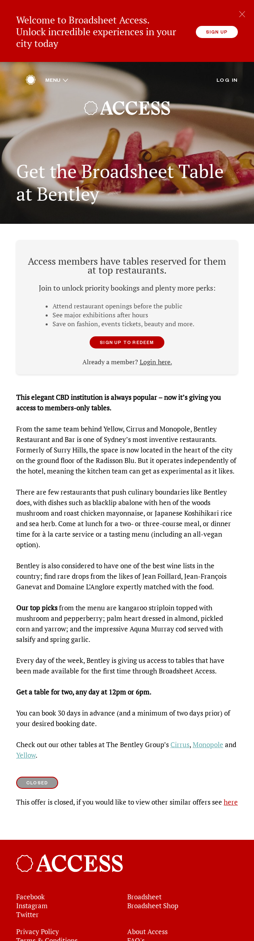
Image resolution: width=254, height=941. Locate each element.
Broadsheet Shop (152, 898)
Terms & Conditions (47, 933)
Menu (56, 72)
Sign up (217, 31)
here (231, 794)
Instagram (32, 898)
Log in (227, 72)
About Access (147, 924)
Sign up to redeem (127, 335)
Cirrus (179, 737)
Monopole (208, 737)
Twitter (27, 907)
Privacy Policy (37, 924)
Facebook (30, 889)
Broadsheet (144, 889)
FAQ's (136, 933)
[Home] (31, 74)
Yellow (26, 747)
